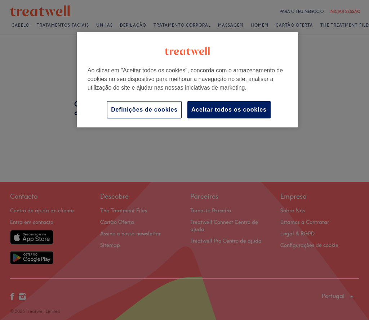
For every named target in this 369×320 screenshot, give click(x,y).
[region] (187, 79)
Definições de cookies (144, 110)
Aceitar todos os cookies (229, 110)
